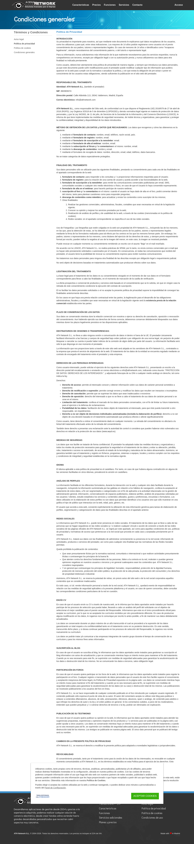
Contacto (137, 5)
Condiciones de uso (152, 817)
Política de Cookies (96, 780)
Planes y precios (108, 822)
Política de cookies (22, 48)
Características (80, 5)
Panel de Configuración (55, 788)
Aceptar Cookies (145, 796)
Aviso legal (19, 39)
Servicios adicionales (110, 817)
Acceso (179, 5)
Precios (96, 5)
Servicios (124, 5)
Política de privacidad (24, 43)
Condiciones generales (24, 52)
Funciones (110, 5)
